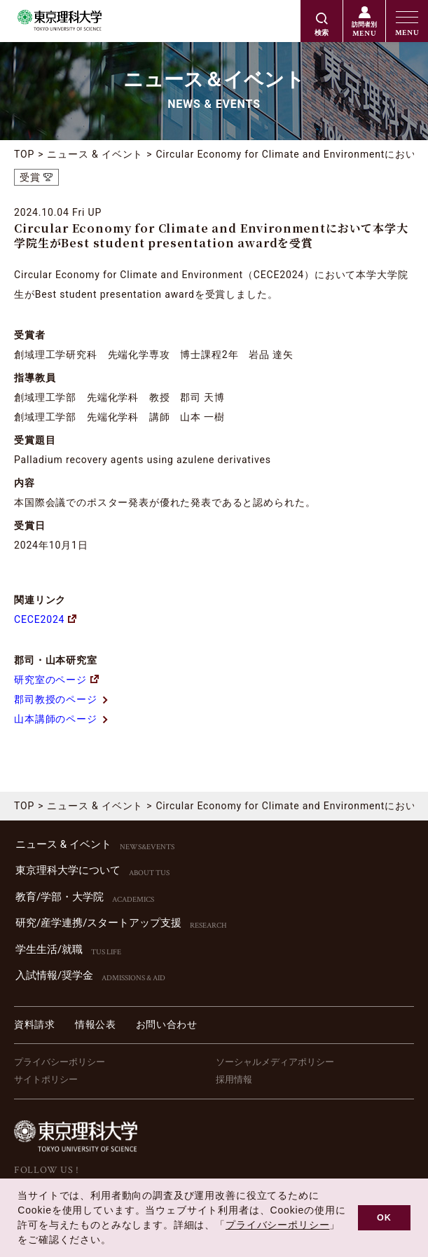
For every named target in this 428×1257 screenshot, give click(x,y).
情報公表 (95, 1024)
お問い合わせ (167, 1024)
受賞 (30, 177)
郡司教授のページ (61, 699)
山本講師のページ (61, 718)
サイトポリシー (46, 1079)
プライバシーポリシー (59, 1062)
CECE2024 (45, 619)
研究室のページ (56, 679)
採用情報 (234, 1079)
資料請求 (34, 1024)
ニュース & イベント (95, 154)
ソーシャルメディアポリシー (275, 1062)
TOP (24, 154)
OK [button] (384, 1218)
